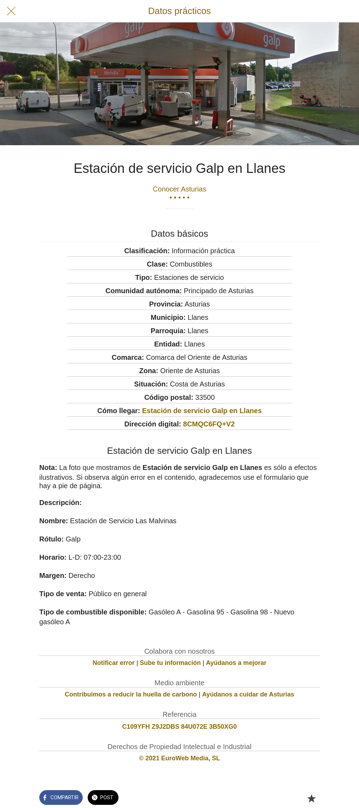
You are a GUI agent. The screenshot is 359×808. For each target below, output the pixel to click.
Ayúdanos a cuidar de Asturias (248, 694)
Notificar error (114, 662)
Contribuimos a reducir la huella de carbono (131, 694)
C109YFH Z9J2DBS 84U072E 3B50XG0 (179, 726)
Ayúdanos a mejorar (236, 662)
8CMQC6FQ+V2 (209, 424)
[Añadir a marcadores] (311, 798)
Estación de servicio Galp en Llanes (202, 411)
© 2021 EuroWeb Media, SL (179, 758)
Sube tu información (170, 662)
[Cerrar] (11, 11)
